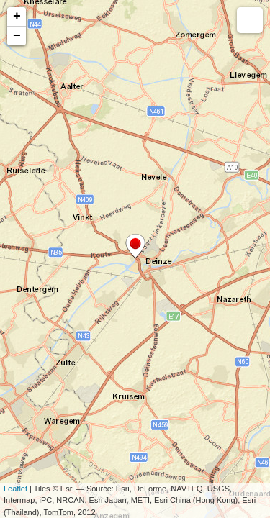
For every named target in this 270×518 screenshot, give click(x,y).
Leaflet (15, 488)
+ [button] (17, 16)
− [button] (17, 36)
